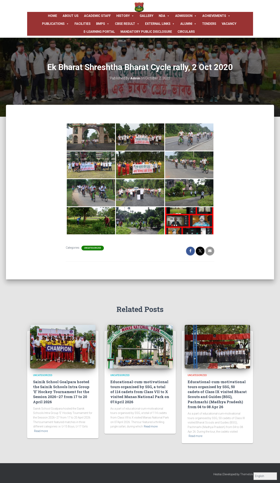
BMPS (102, 24)
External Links (160, 24)
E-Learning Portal (99, 32)
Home (52, 16)
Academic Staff (97, 16)
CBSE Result (127, 24)
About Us (70, 16)
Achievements (216, 16)
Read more (41, 431)
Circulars (186, 32)
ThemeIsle (246, 474)
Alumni (188, 24)
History (125, 16)
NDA (164, 16)
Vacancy (229, 24)
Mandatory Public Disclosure (146, 32)
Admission (186, 16)
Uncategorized (92, 248)
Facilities (83, 24)
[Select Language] (265, 476)
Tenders (209, 24)
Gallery (146, 16)
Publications (55, 24)
